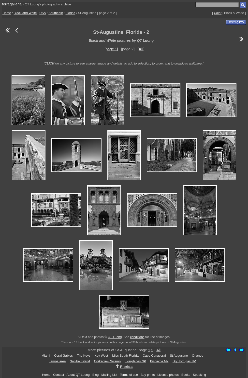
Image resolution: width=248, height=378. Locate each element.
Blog (95, 375)
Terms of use (129, 375)
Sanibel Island (80, 361)
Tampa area (57, 361)
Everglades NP (135, 361)
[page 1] (111, 49)
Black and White (25, 13)
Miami (46, 355)
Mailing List (109, 375)
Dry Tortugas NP (184, 361)
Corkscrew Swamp (107, 361)
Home (6, 13)
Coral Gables (63, 355)
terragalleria (12, 4)
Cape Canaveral (154, 355)
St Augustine (179, 355)
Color (217, 13)
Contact (58, 375)
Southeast (55, 13)
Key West (101, 355)
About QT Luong (77, 375)
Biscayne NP (159, 361)
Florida (70, 13)
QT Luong (115, 337)
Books (185, 375)
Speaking (199, 375)
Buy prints (148, 375)
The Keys (83, 355)
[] (141, 49)
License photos (168, 375)
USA (42, 13)
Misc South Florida (125, 355)
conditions (137, 337)
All (158, 350)
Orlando (197, 355)
